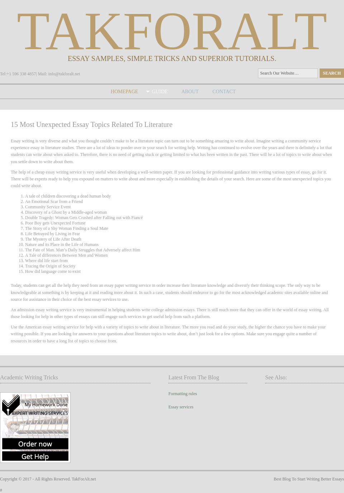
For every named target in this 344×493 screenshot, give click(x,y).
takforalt (172, 31)
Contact (224, 91)
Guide (160, 91)
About (190, 91)
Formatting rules (182, 393)
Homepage (124, 91)
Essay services (181, 406)
